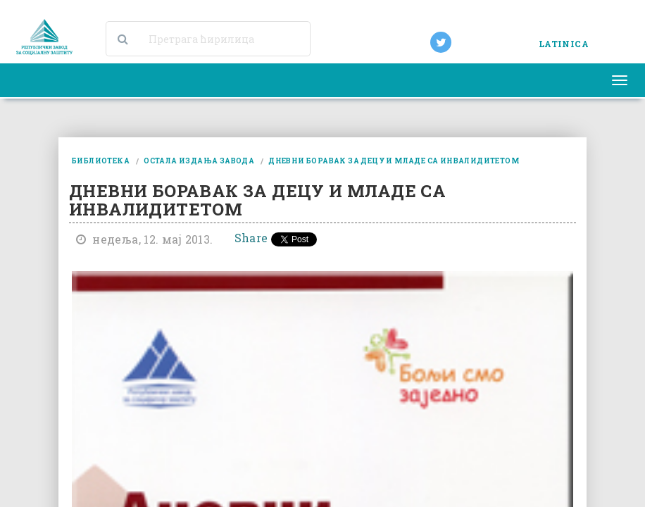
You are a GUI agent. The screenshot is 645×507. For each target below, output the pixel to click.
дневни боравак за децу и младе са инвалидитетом (393, 160)
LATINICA (564, 43)
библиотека (101, 160)
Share (251, 237)
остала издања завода (199, 160)
